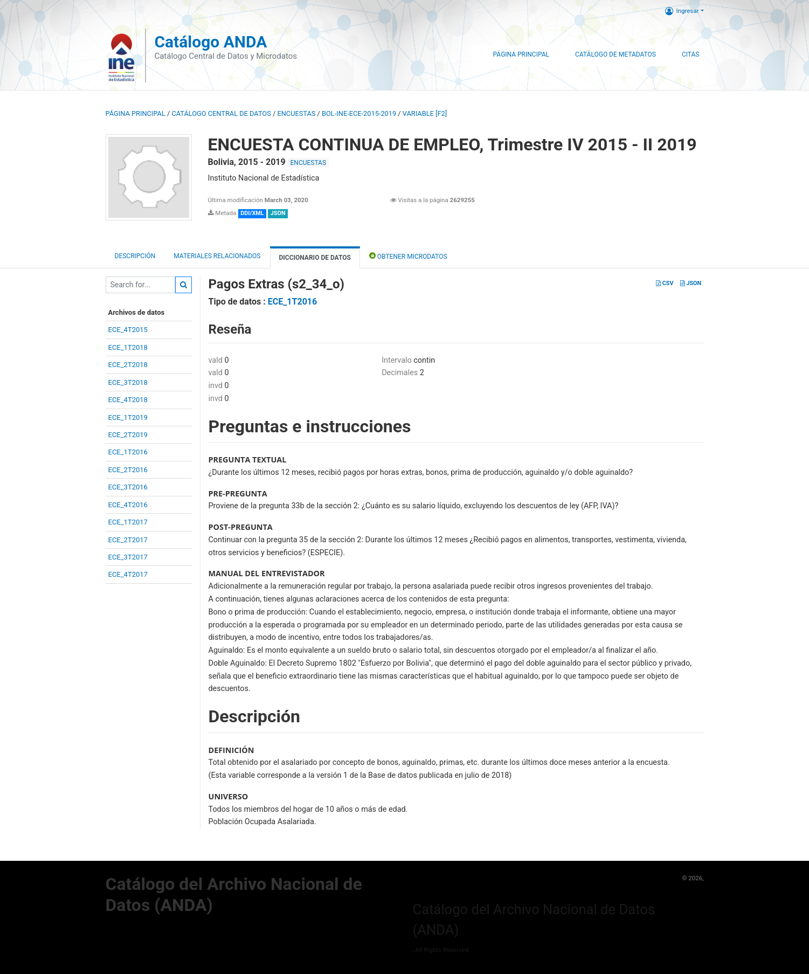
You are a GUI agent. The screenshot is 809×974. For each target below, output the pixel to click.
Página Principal (521, 54)
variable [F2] (425, 113)
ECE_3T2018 (128, 382)
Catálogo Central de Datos (221, 113)
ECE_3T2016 (128, 487)
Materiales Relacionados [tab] (217, 256)
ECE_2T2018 (128, 365)
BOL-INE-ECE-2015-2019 (359, 113)
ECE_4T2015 (128, 330)
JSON (690, 283)
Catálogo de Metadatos (615, 54)
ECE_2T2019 (128, 435)
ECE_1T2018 (128, 347)
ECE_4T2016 (128, 505)
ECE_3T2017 (128, 557)
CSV (664, 283)
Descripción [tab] (135, 256)
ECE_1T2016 (128, 452)
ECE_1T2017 (128, 522)
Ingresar (682, 11)
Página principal (135, 113)
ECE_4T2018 (128, 400)
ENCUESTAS (296, 113)
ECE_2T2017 (128, 540)
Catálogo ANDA (210, 41)
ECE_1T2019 (128, 417)
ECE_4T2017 (128, 574)
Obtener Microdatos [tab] (408, 255)
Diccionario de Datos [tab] (315, 257)
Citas (691, 54)
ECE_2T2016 (128, 470)
